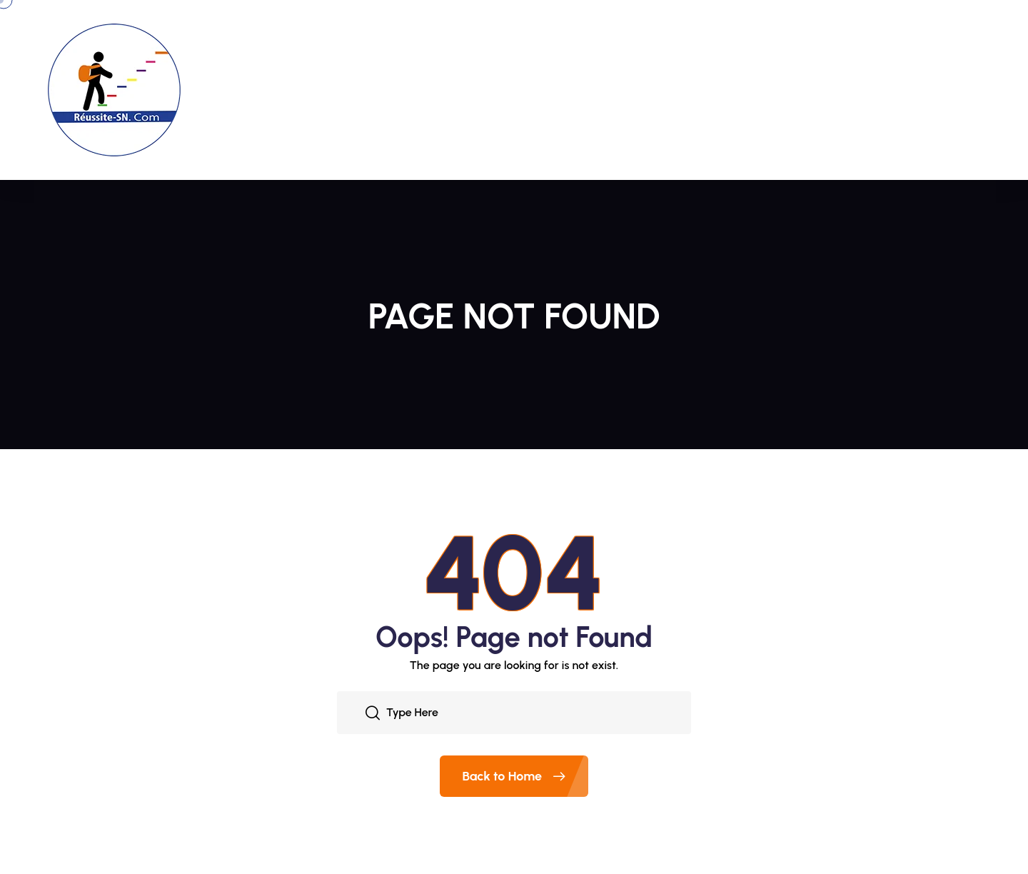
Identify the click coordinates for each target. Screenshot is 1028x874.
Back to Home (526, 776)
